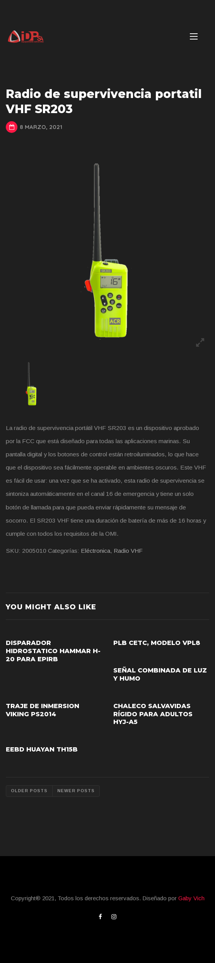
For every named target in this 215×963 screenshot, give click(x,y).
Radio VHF (128, 550)
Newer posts (76, 790)
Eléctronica (95, 550)
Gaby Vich (191, 898)
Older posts (29, 790)
